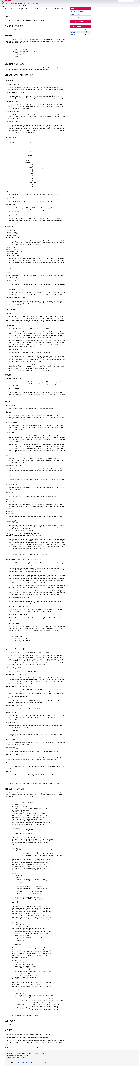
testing (8, 5)
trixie (72, 29)
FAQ (24, 3)
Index (7, 3)
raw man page (75, 17)
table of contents (77, 21)
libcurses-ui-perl (14, 5)
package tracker (76, 14)
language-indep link (77, 11)
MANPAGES (8, 0)
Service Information (34, 3)
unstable (73, 35)
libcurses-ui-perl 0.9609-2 (41, 1053)
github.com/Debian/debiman (23, 1063)
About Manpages (16, 3)
